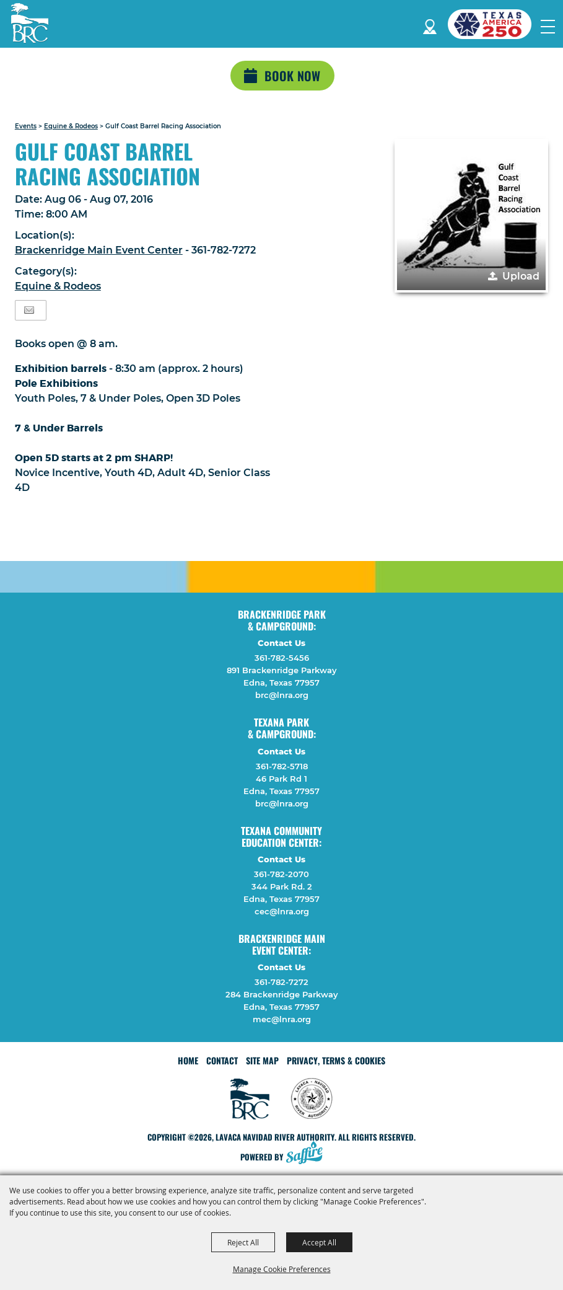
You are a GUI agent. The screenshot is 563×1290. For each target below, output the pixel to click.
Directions (430, 24)
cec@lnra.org (282, 911)
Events (26, 126)
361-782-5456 (282, 658)
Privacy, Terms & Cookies (336, 1060)
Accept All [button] (319, 1242)
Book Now (292, 75)
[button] (471, 216)
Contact (222, 1060)
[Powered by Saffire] (308, 1154)
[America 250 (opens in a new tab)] (494, 24)
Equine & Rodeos (71, 126)
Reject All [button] (243, 1242)
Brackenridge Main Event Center (99, 250)
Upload (520, 276)
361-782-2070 (281, 874)
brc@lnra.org (281, 695)
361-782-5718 (282, 766)
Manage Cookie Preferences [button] (282, 1269)
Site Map (262, 1060)
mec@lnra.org (282, 1019)
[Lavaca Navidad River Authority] (30, 22)
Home (188, 1060)
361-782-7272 (281, 982)
